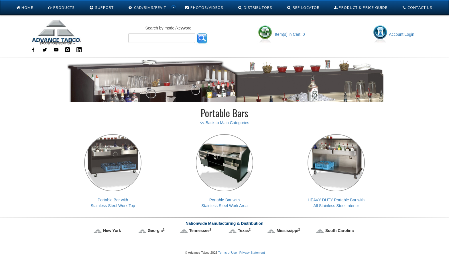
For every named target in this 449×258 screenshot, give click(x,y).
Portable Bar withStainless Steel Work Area (224, 171)
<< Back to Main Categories (224, 122)
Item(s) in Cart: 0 (281, 34)
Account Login (393, 34)
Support (101, 7)
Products (61, 7)
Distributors (255, 7)
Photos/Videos (204, 7)
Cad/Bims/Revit (147, 7)
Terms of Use (227, 252)
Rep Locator (303, 7)
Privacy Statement (252, 252)
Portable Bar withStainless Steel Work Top (112, 171)
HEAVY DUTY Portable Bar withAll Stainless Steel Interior (336, 171)
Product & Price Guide (360, 7)
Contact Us (417, 7)
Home (25, 7)
